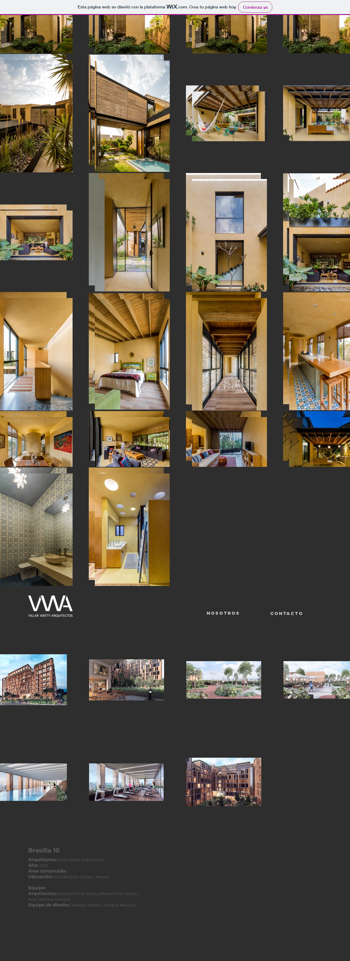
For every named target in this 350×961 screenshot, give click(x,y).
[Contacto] (286, 613)
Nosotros (223, 613)
